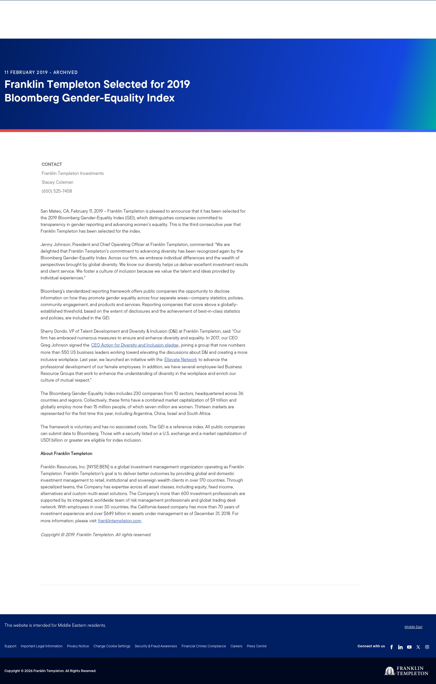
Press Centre (257, 646)
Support (10, 646)
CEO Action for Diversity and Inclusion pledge (135, 345)
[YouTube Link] (409, 645)
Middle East (413, 627)
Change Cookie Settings (111, 646)
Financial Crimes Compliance (204, 646)
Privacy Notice (78, 646)
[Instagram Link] (427, 645)
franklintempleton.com (119, 521)
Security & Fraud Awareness (156, 646)
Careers (236, 646)
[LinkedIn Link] (400, 645)
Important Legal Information (42, 646)
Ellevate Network (180, 359)
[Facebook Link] (391, 645)
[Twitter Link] (418, 645)
